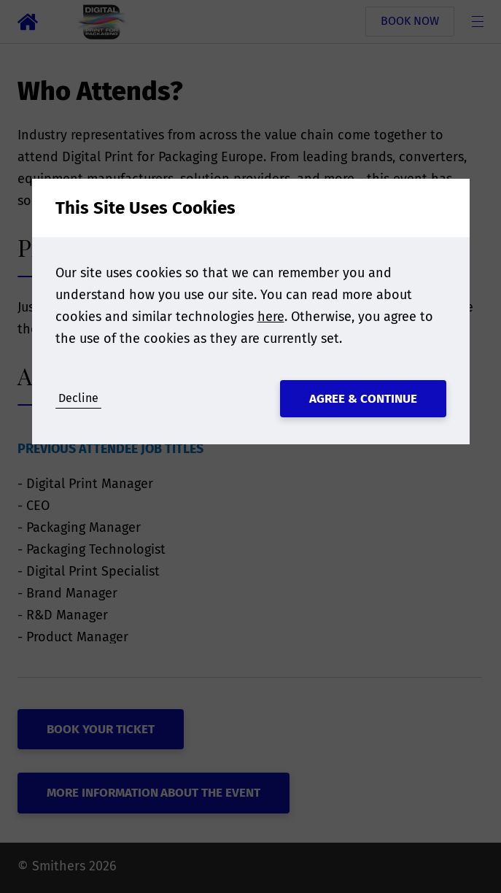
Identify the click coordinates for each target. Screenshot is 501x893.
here (270, 317)
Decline (78, 398)
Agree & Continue (363, 398)
